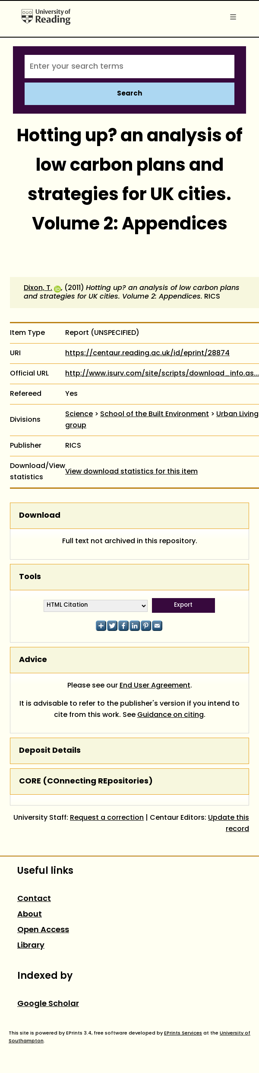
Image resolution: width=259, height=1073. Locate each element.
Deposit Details (50, 751)
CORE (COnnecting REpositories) (86, 781)
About (29, 914)
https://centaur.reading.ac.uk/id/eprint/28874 (147, 353)
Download (39, 515)
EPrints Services (183, 1033)
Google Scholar (48, 1004)
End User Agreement (155, 685)
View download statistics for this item (131, 472)
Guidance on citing (170, 715)
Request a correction (107, 818)
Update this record (228, 823)
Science (79, 414)
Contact (34, 899)
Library (30, 945)
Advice (33, 660)
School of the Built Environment (154, 414)
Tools (30, 577)
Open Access (43, 930)
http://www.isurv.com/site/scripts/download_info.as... (162, 373)
